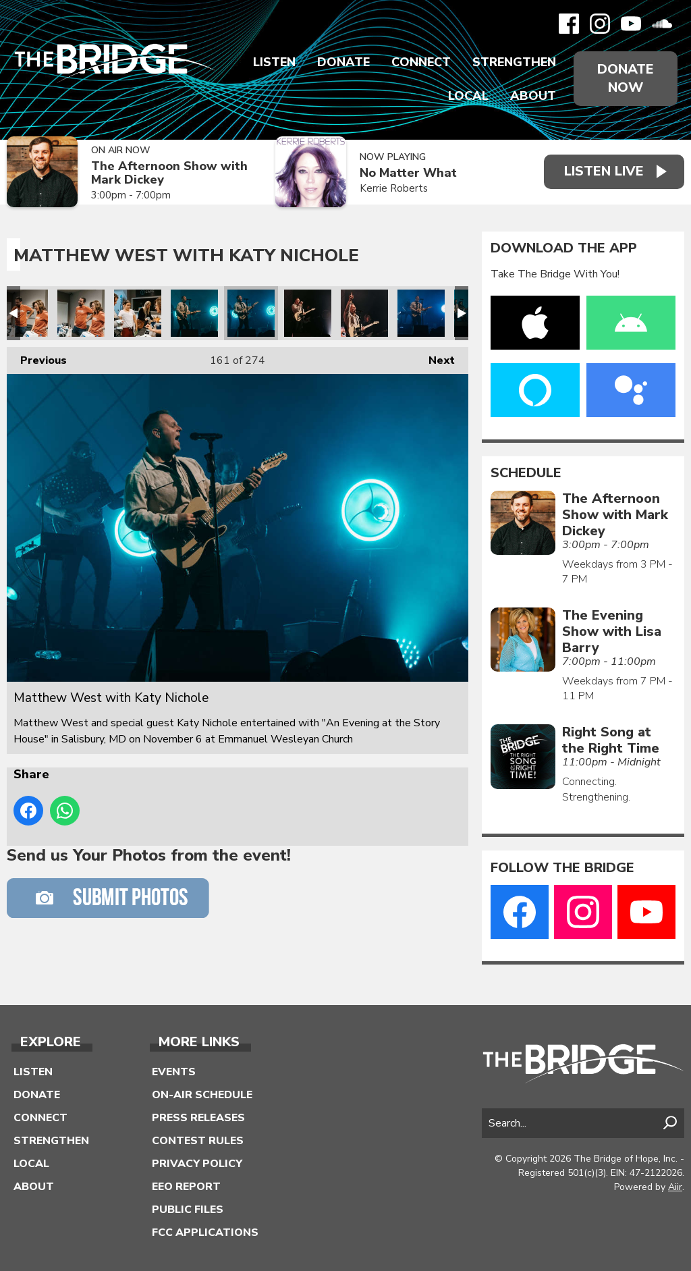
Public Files (187, 1209)
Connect (421, 62)
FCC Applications (205, 1232)
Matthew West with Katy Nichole (24, 313)
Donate (343, 62)
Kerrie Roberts (394, 188)
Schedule (526, 473)
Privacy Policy (197, 1163)
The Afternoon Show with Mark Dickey (169, 173)
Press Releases (198, 1117)
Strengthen (514, 62)
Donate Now (625, 78)
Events (174, 1071)
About (533, 96)
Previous (37, 357)
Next (435, 357)
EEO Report (186, 1186)
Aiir (675, 1187)
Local (468, 96)
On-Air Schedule (202, 1094)
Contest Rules (198, 1140)
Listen (274, 62)
